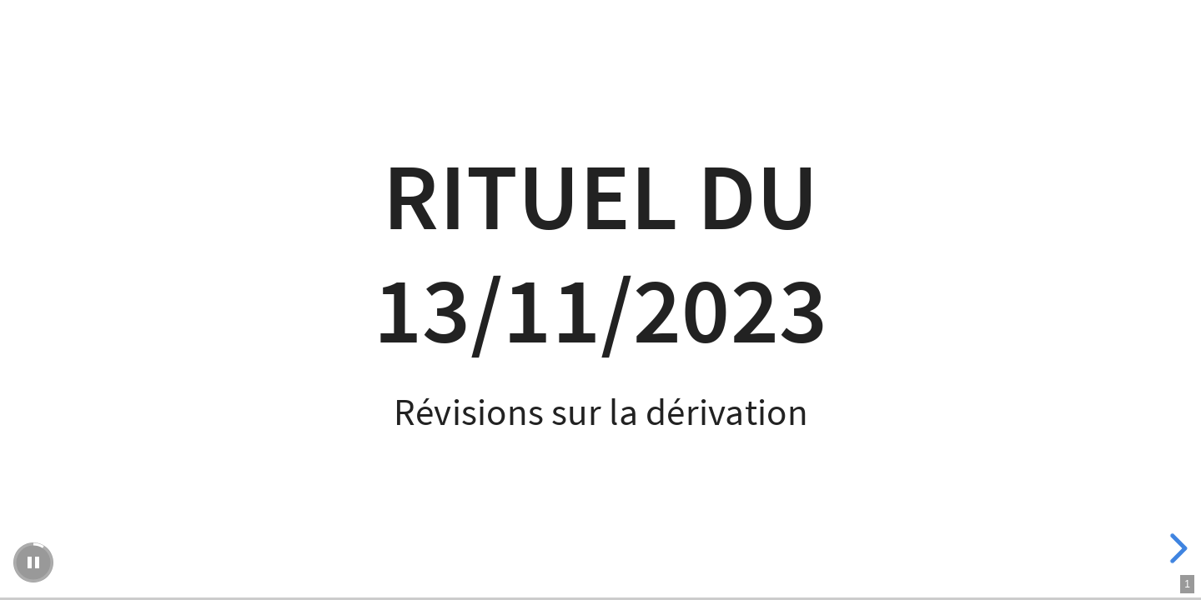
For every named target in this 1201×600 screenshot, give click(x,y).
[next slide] (1176, 548)
